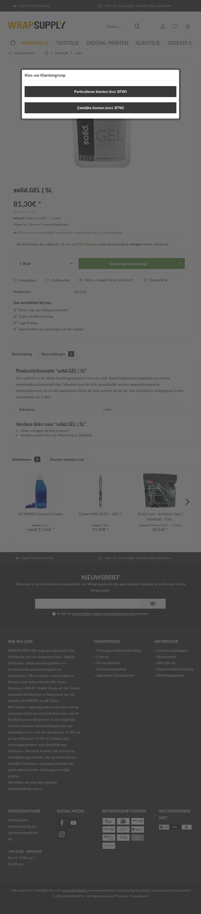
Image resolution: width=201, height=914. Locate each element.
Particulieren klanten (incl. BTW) (100, 91)
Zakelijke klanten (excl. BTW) (100, 107)
